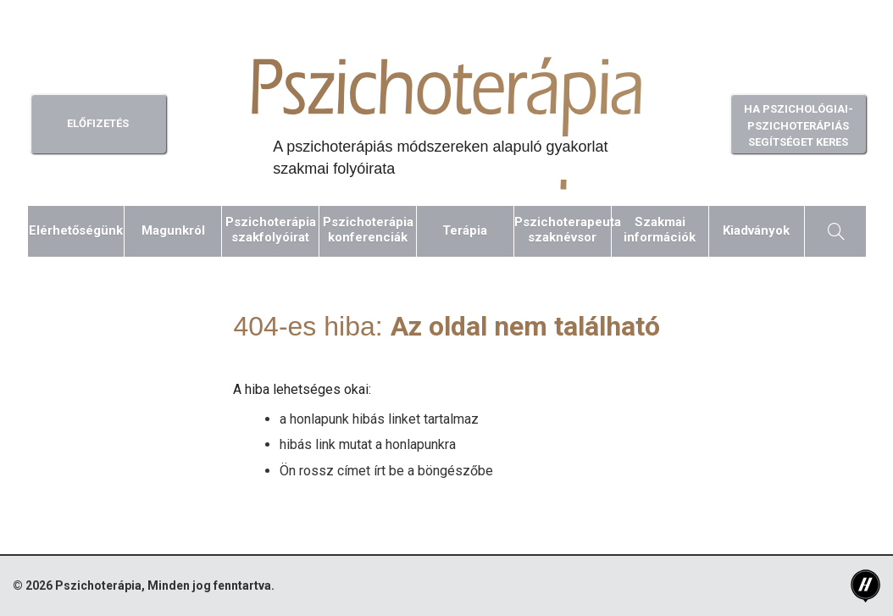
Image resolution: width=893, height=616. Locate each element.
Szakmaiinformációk (660, 229)
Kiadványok (756, 230)
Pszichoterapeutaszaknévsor (562, 229)
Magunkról (173, 230)
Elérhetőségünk (76, 230)
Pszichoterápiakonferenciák (368, 229)
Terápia (464, 230)
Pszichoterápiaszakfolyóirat (270, 229)
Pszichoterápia (98, 585)
